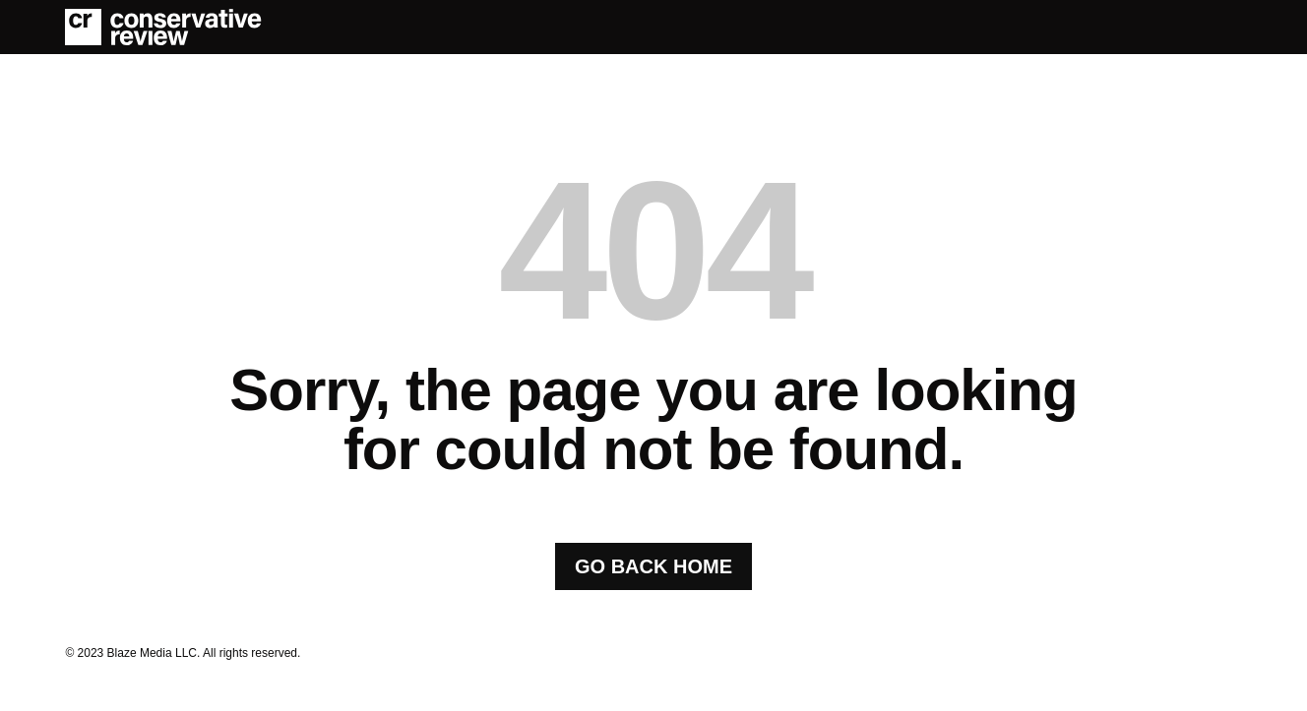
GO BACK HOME (653, 566)
